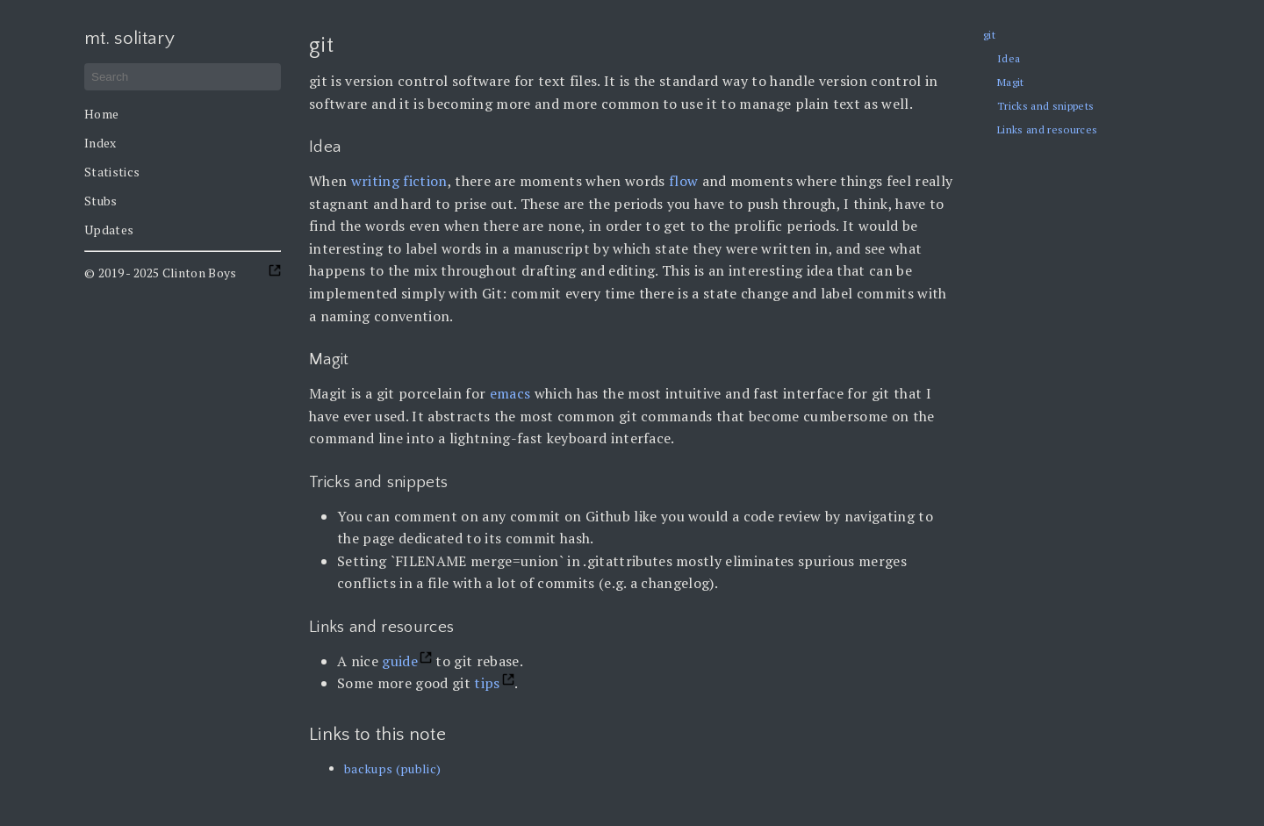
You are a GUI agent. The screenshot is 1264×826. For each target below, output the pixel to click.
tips (486, 683)
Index (100, 142)
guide (400, 661)
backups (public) (392, 768)
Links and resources (1047, 129)
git (989, 34)
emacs (510, 393)
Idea (1008, 58)
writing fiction (399, 180)
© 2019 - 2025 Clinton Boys (160, 272)
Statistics (112, 171)
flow (683, 180)
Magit (1010, 82)
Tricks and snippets (1045, 105)
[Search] (182, 76)
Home (101, 113)
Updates (108, 229)
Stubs (101, 200)
